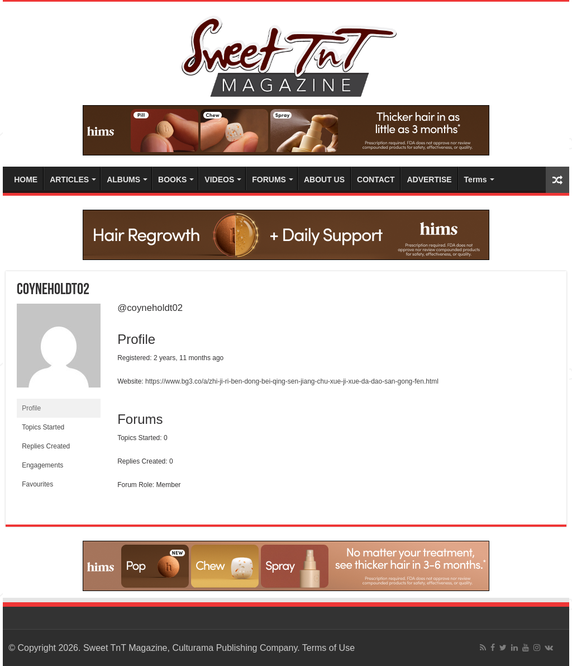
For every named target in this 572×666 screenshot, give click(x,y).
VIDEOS (219, 179)
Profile (31, 408)
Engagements (42, 465)
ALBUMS (123, 179)
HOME (25, 179)
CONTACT (375, 179)
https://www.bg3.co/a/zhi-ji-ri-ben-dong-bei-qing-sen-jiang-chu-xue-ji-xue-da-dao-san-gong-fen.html (291, 381)
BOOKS (172, 179)
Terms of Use (328, 648)
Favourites (37, 484)
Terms (475, 179)
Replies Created (46, 446)
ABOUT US (324, 179)
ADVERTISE (429, 179)
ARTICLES (69, 179)
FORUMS (269, 179)
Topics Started (43, 427)
